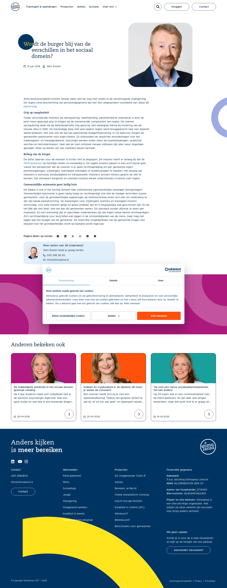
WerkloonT (121, 513)
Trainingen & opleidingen (44, 8)
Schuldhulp (69, 488)
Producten (70, 8)
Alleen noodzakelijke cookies (68, 315)
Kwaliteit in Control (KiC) (130, 507)
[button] (158, 8)
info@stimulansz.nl (22, 482)
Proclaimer (211, 581)
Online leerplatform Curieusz (132, 494)
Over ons (113, 8)
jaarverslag (30, 106)
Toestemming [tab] (66, 280)
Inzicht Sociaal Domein (128, 501)
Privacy (199, 581)
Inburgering (70, 501)
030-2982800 (19, 476)
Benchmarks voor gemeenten (133, 526)
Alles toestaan (159, 315)
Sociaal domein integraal (78, 520)
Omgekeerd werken (75, 507)
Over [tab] (161, 280)
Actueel (97, 8)
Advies (84, 8)
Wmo (66, 482)
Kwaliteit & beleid (73, 513)
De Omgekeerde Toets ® (130, 476)
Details (113, 315)
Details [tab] (113, 280)
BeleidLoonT (122, 520)
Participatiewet (33, 163)
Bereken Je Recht (126, 488)
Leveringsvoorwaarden (181, 581)
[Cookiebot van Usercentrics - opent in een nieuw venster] (167, 270)
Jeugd (66, 494)
